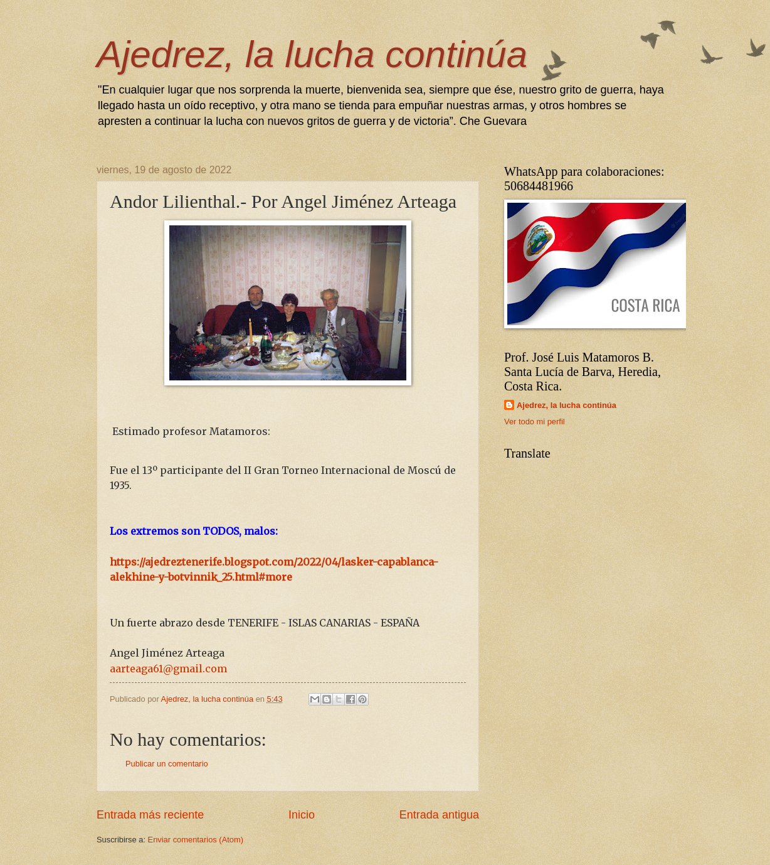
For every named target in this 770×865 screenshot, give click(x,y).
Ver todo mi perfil (534, 421)
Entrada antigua (439, 815)
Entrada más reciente (150, 815)
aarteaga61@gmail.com (168, 668)
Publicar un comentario (166, 763)
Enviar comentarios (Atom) (195, 839)
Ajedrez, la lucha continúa (312, 54)
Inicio (301, 815)
